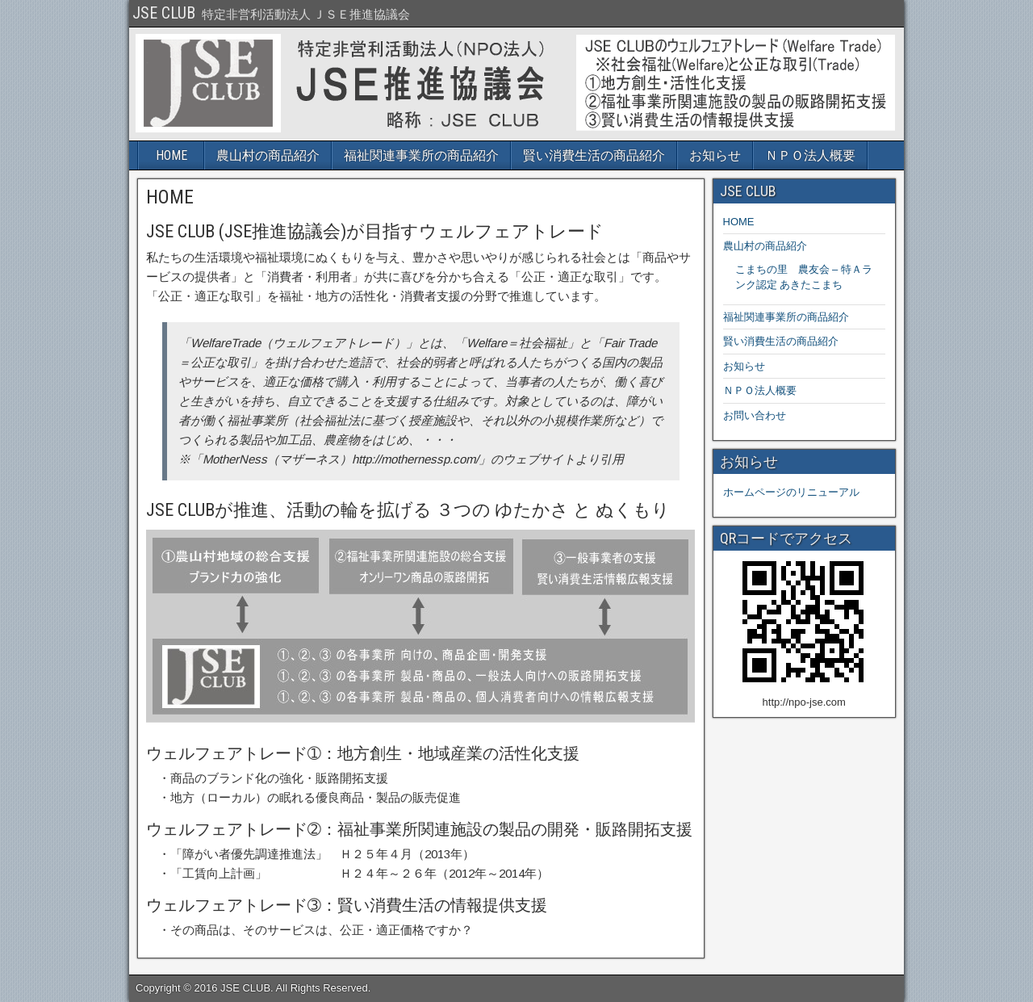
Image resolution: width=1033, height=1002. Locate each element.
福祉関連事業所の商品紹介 (421, 155)
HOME (171, 155)
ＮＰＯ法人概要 (810, 155)
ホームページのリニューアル (791, 492)
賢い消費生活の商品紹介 (594, 155)
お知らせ (715, 155)
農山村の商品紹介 (268, 155)
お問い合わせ (754, 415)
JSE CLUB (163, 13)
